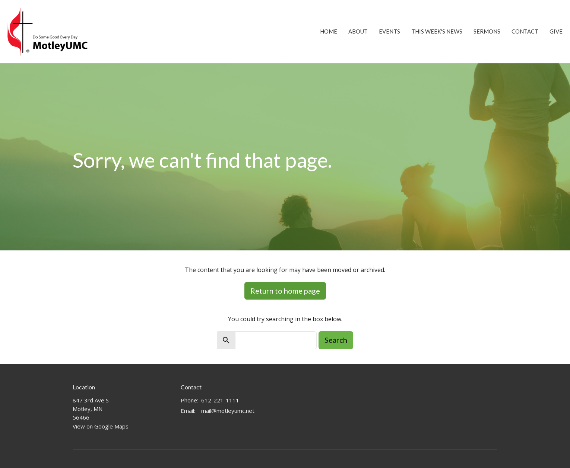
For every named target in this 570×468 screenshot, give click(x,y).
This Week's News (436, 31)
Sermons (487, 31)
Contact (525, 31)
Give (556, 31)
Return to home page (285, 290)
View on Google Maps (101, 426)
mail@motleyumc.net (227, 410)
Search (335, 339)
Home (328, 31)
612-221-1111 (220, 400)
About (358, 31)
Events (389, 31)
